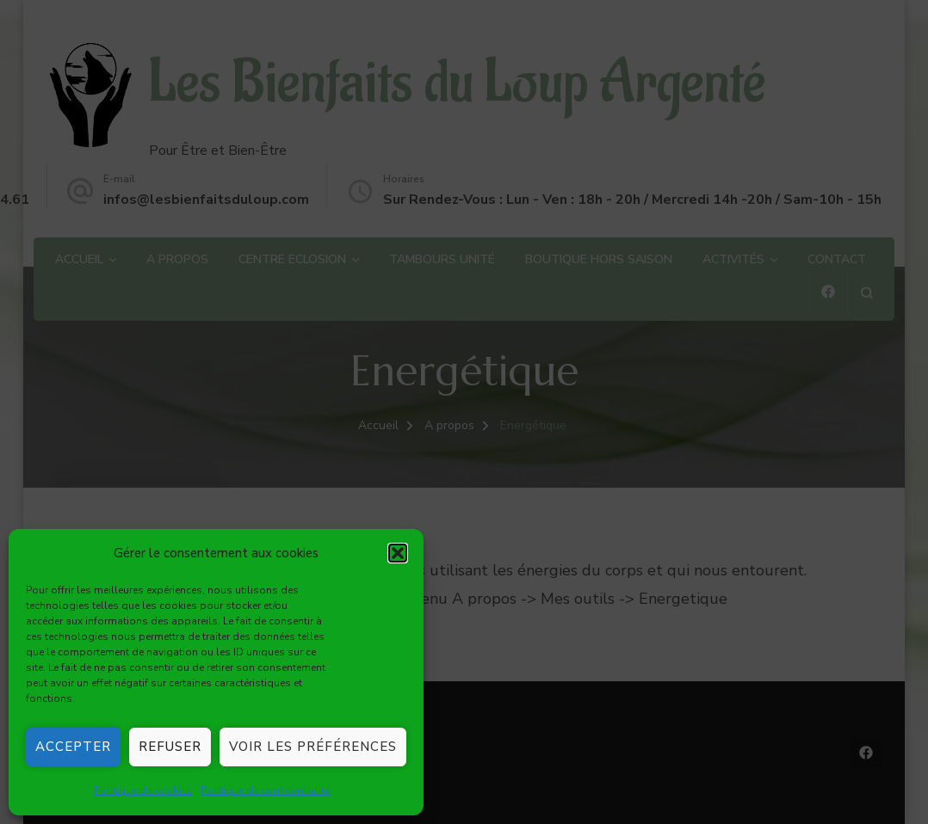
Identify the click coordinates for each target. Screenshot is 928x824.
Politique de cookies (143, 790)
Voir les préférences (313, 746)
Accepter (73, 746)
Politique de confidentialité (265, 790)
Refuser (170, 746)
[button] (397, 553)
